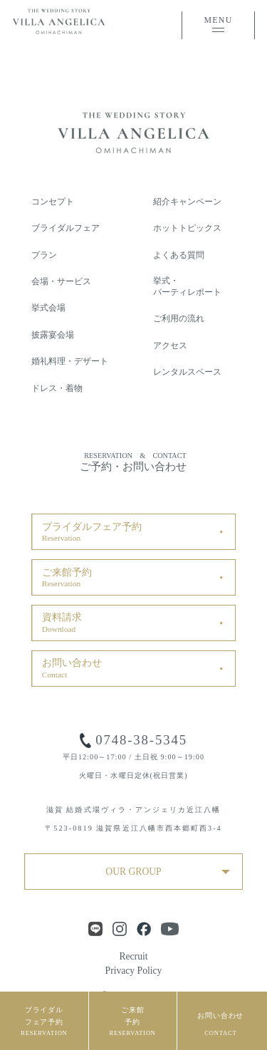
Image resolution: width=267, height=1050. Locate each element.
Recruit (133, 956)
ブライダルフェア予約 (44, 1022)
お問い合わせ (221, 1025)
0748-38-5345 (141, 739)
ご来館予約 (133, 1022)
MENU (218, 23)
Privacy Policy (133, 970)
